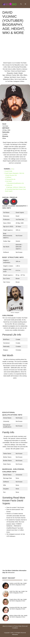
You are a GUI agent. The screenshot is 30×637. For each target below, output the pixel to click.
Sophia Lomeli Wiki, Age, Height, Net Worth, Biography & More (18, 584)
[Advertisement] (15, 50)
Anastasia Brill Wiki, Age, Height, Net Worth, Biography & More (18, 608)
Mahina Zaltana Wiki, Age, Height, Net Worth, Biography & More (19, 616)
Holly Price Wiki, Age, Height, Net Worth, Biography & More (18, 592)
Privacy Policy (18, 626)
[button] (21, 4)
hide (12, 168)
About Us (5, 626)
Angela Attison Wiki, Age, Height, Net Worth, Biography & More (18, 600)
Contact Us (11, 626)
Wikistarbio (11, 572)
